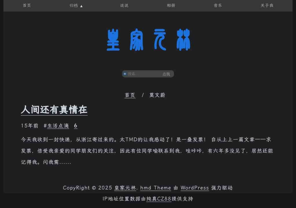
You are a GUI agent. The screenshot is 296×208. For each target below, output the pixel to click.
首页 (130, 95)
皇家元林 (148, 40)
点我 (166, 74)
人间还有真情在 (54, 109)
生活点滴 (58, 126)
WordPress (195, 188)
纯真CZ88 (158, 199)
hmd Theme (155, 188)
